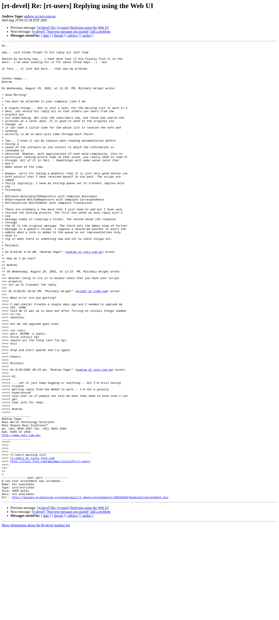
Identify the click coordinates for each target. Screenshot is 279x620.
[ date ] (46, 35)
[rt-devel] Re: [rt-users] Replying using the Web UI (73, 27)
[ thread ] (58, 35)
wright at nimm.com (92, 341)
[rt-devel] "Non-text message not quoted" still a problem (71, 31)
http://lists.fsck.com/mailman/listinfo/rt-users (50, 545)
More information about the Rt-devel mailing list (36, 616)
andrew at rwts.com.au (40, 16)
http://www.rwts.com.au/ (21, 514)
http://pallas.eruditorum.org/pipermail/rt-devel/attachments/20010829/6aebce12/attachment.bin (90, 588)
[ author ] (87, 35)
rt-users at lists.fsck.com (32, 541)
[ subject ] (73, 35)
